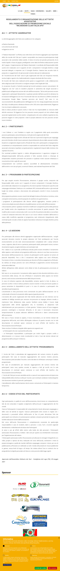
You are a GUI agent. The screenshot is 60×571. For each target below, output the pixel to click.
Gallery (49, 11)
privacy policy (35, 542)
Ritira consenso (52, 568)
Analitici (7, 555)
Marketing (34, 555)
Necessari (7, 546)
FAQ (9, 1)
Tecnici (33, 546)
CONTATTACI (14, 1)
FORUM (33, 14)
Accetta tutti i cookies (40, 568)
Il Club (20, 11)
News (55, 11)
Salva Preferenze (7, 564)
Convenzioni (40, 11)
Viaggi (33, 11)
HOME (4, 1)
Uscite (27, 11)
